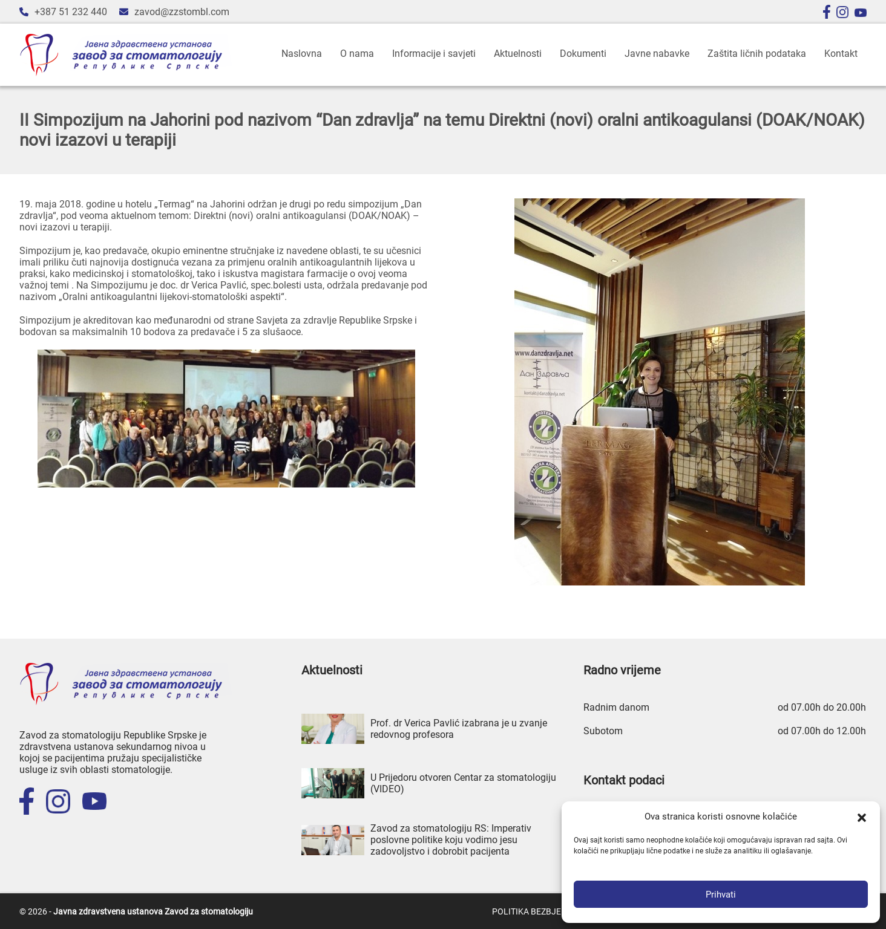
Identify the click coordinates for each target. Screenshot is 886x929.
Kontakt (841, 53)
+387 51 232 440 (70, 12)
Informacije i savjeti (434, 53)
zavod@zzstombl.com (181, 12)
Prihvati (721, 894)
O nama (357, 53)
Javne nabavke (657, 53)
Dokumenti (583, 53)
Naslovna (301, 53)
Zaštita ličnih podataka (756, 53)
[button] (862, 816)
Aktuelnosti (518, 53)
